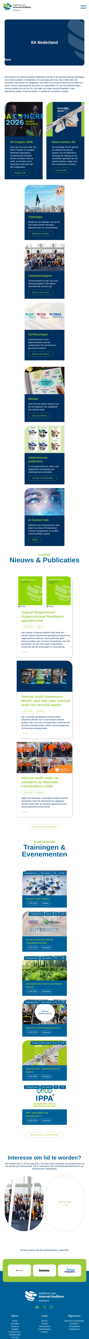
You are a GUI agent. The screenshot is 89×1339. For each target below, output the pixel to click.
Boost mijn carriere (40, 354)
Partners (44, 1332)
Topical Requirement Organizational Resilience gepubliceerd (42, 616)
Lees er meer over (40, 292)
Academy (15, 1326)
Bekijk (35, 540)
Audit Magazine (44, 1329)
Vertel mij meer (65, 1203)
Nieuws (44, 1321)
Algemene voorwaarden (74, 1321)
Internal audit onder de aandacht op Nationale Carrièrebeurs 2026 (40, 782)
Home (14, 1321)
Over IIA (14, 1337)
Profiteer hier (20, 173)
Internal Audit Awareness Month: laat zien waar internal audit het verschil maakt (45, 701)
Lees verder (61, 170)
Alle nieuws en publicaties (44, 827)
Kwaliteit (14, 1329)
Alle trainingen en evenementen (44, 1135)
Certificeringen (15, 1335)
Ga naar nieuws (39, 415)
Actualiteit (15, 1324)
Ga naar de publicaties (42, 478)
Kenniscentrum (15, 1332)
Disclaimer (74, 1324)
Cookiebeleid (74, 1329)
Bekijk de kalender (40, 234)
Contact (44, 1324)
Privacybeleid (74, 1326)
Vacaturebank (44, 1326)
